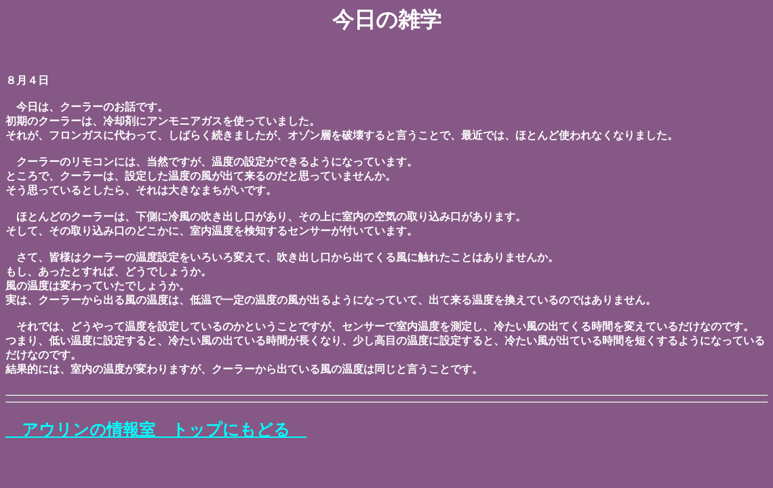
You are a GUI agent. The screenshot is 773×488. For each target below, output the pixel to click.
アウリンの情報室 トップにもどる (155, 430)
